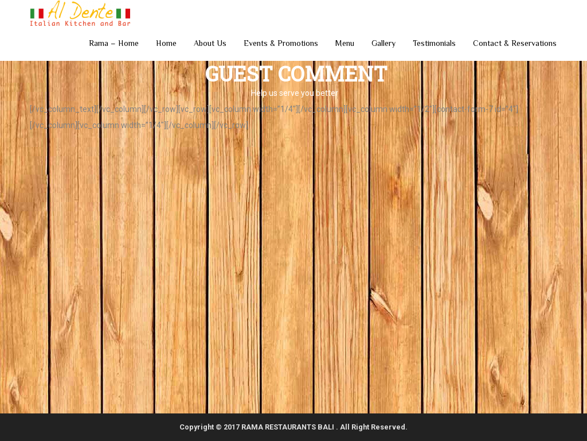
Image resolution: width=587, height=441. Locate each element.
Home (166, 43)
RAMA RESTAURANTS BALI (288, 427)
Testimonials (434, 43)
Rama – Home (114, 43)
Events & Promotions (281, 43)
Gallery (383, 43)
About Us (210, 43)
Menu (344, 43)
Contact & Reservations (515, 43)
